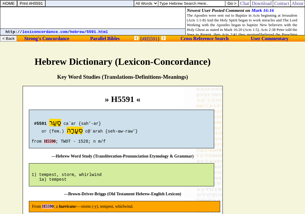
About (298, 3)
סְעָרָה (75, 131)
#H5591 (150, 38)
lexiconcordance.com (45, 32)
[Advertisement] (93, 18)
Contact (281, 3)
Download (261, 3)
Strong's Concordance (46, 38)
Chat (244, 3)
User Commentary (269, 38)
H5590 (50, 144)
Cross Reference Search (204, 38)
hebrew (77, 32)
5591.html (97, 32)
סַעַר (55, 123)
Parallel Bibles (105, 38)
